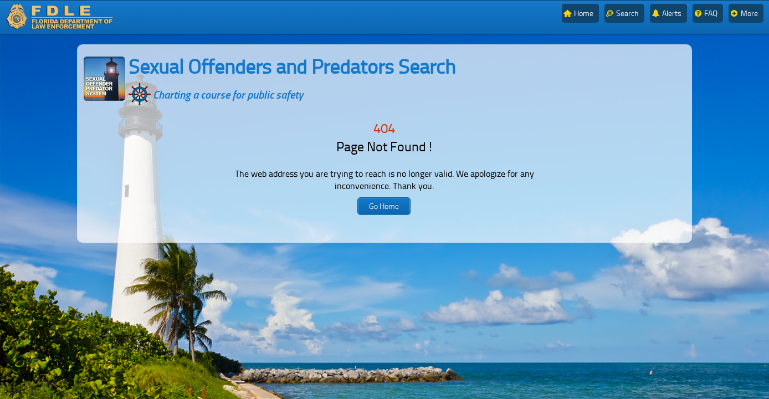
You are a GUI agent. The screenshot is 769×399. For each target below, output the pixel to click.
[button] (384, 206)
